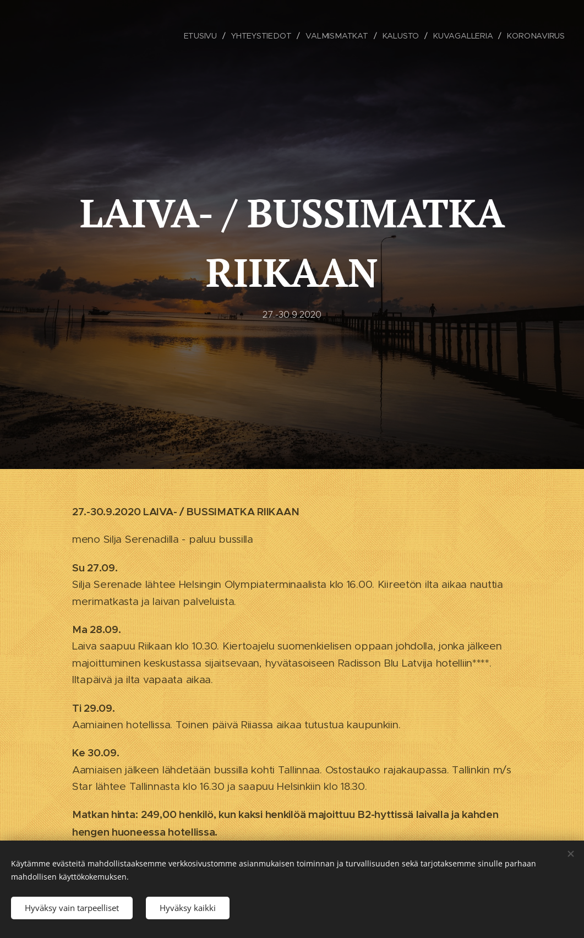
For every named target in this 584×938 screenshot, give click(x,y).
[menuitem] (202, 36)
